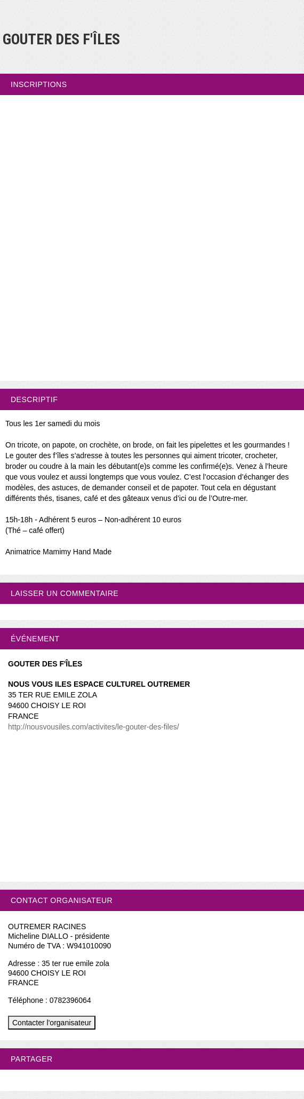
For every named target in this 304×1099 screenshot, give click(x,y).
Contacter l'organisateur (51, 1022)
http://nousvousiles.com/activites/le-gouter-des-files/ (93, 727)
